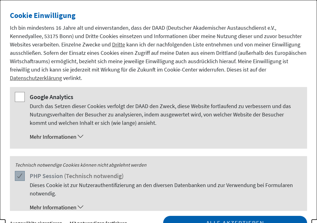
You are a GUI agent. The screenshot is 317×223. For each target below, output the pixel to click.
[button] (165, 137)
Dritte (118, 44)
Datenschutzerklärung (36, 77)
